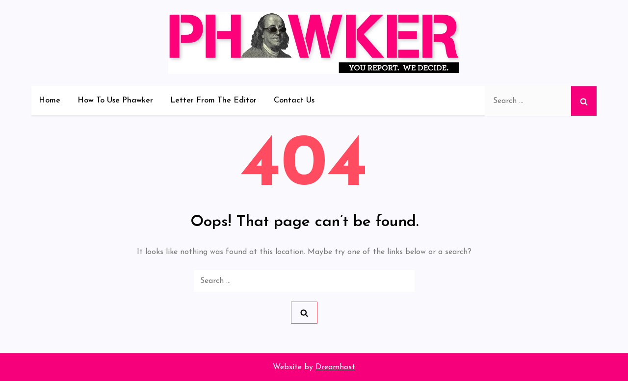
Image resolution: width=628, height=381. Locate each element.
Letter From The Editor (213, 100)
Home (49, 100)
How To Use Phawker (115, 100)
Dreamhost (335, 367)
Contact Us (294, 100)
